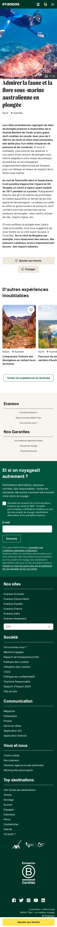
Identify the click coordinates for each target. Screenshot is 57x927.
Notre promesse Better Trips (28, 418)
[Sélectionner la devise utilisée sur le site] (28, 626)
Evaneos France (13, 608)
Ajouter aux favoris (28, 260)
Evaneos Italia (12, 613)
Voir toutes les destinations (20, 789)
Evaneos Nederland (15, 618)
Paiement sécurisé (28, 451)
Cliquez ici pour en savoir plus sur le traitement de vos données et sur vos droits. (27, 567)
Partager (28, 269)
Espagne (9, 809)
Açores (8, 804)
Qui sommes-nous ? (29, 423)
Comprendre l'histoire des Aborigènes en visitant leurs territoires (19, 360)
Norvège (9, 799)
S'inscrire (11, 538)
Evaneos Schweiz (14, 594)
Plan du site (10, 691)
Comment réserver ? (28, 412)
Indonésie (9, 814)
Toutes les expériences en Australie (28, 377)
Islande (8, 829)
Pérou (7, 819)
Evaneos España (13, 603)
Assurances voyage (28, 446)
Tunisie (8, 794)
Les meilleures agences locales (28, 440)
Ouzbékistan (11, 824)
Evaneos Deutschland (16, 598)
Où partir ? (10, 834)
